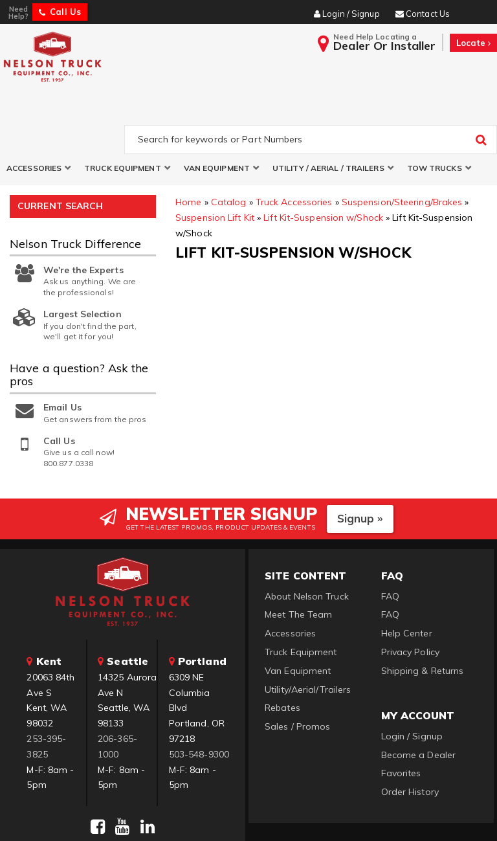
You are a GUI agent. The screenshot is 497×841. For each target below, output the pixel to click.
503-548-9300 (199, 695)
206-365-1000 (117, 687)
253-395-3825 (46, 687)
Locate (473, 43)
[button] (39, 109)
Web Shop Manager (406, 815)
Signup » (360, 459)
